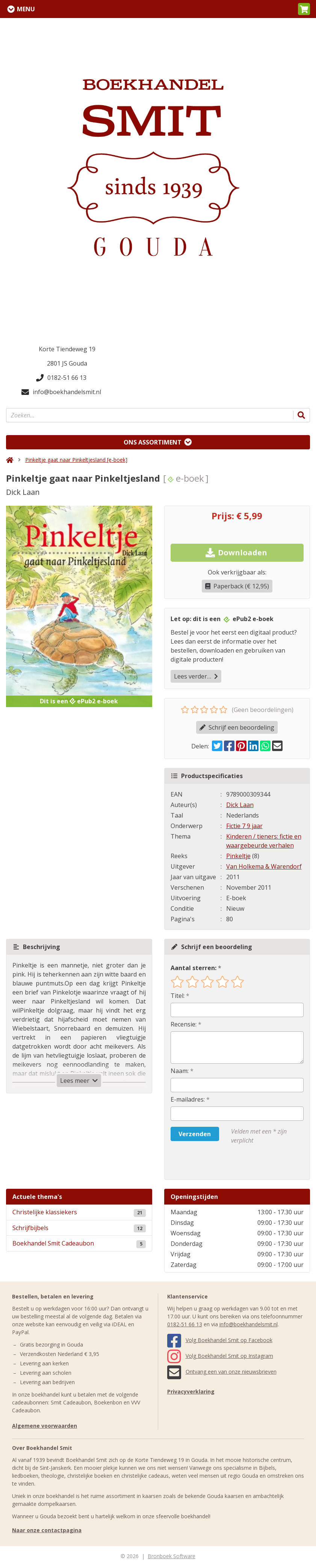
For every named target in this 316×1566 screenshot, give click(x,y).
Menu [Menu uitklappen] (26, 9)
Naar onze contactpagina (47, 1530)
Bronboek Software (171, 1556)
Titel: (177, 996)
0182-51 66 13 (61, 377)
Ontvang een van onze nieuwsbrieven (222, 1371)
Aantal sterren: (193, 968)
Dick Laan (240, 805)
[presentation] (219, 1162)
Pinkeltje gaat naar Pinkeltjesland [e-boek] (76, 459)
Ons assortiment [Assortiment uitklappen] (152, 442)
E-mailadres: (188, 1099)
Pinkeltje (238, 856)
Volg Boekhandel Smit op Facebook (219, 1340)
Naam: (180, 1071)
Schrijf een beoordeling (237, 727)
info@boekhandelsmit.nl (61, 392)
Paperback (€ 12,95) (237, 586)
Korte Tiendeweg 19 (67, 349)
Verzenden (194, 1134)
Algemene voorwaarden (44, 1425)
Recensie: (184, 1024)
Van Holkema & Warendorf (264, 866)
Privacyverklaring (191, 1391)
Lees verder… (196, 676)
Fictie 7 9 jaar (244, 826)
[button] (304, 9)
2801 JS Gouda (67, 363)
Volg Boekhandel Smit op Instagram (220, 1355)
